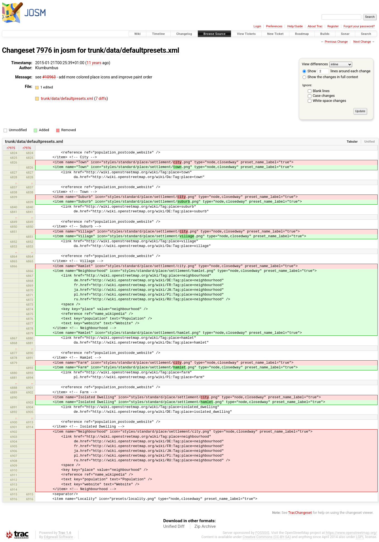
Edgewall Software (58, 537)
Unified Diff (174, 526)
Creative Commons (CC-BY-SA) (267, 537)
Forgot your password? (359, 26)
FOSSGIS (262, 533)
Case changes (324, 95)
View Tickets (246, 34)
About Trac (315, 26)
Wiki (137, 34)
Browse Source (215, 34)
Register (333, 26)
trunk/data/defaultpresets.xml (133, 50)
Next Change (362, 42)
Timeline (158, 34)
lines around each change (344, 71)
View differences (315, 64)
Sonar (345, 34)
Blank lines (321, 91)
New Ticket (275, 34)
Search (366, 34)
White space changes (329, 101)
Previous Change (336, 42)
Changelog (184, 34)
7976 (44, 50)
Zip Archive (205, 526)
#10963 (49, 77)
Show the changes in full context (330, 77)
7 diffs (101, 98)
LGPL (360, 537)
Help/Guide (295, 26)
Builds (325, 34)
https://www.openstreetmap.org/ (351, 533)
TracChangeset (300, 512)
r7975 (11, 148)
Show (309, 71)
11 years (94, 63)
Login (257, 26)
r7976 (27, 148)
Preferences (274, 26)
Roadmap (302, 34)
